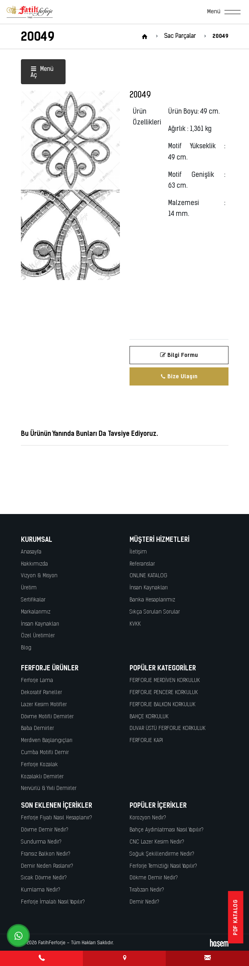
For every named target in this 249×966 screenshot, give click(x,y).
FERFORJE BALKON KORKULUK (162, 705)
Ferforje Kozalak (39, 765)
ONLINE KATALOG (148, 576)
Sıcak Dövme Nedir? (44, 878)
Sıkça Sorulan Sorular (155, 612)
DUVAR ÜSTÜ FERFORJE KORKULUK (168, 729)
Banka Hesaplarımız (152, 600)
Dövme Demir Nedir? (44, 830)
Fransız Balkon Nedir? (45, 854)
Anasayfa (31, 552)
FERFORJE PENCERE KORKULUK (164, 693)
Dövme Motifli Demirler (47, 717)
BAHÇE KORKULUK (149, 717)
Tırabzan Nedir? (147, 890)
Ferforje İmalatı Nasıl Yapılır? (53, 902)
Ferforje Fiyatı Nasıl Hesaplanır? (56, 818)
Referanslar (142, 564)
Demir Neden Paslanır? (47, 866)
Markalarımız (35, 612)
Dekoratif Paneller (41, 693)
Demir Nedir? (144, 902)
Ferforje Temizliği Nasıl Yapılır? (163, 866)
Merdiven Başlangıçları (46, 741)
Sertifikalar (33, 600)
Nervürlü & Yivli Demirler (48, 789)
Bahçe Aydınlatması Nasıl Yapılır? (167, 830)
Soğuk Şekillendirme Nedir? (162, 854)
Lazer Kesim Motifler (44, 705)
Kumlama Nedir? (40, 890)
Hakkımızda (34, 564)
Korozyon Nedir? (148, 818)
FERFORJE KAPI (146, 741)
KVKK (135, 624)
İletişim (138, 552)
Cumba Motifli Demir (45, 753)
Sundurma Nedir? (41, 842)
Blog (26, 648)
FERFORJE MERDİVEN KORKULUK (165, 681)
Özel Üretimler (38, 636)
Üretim (29, 588)
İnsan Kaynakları (40, 624)
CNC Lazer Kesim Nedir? (157, 842)
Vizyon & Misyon (39, 576)
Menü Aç (42, 72)
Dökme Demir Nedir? (154, 878)
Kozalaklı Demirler (42, 777)
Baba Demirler (37, 729)
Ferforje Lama (37, 681)
